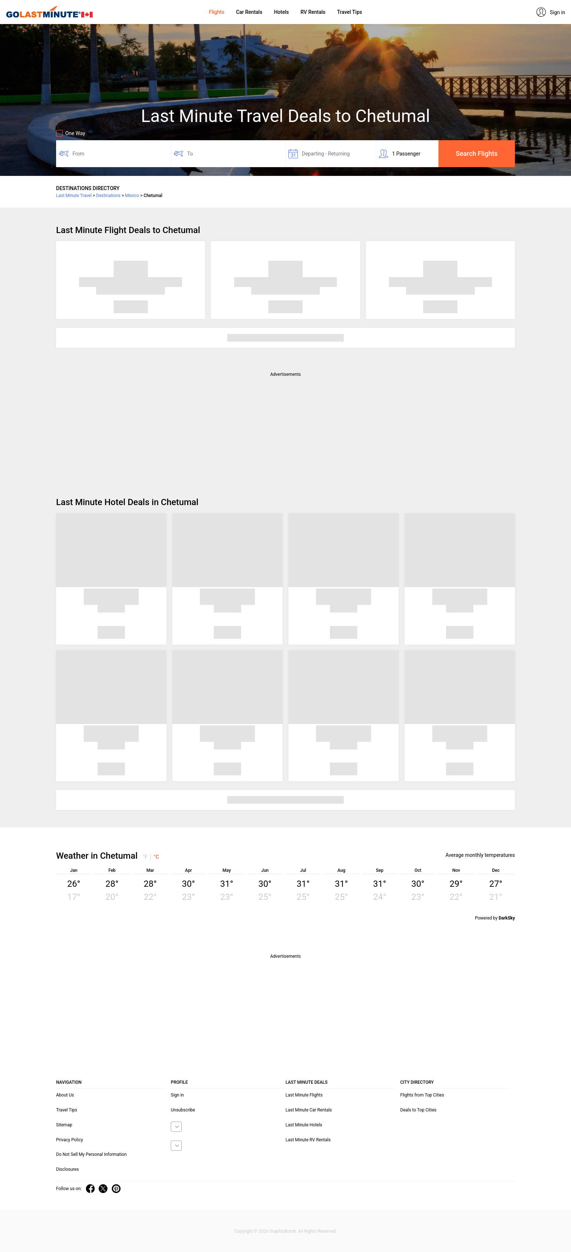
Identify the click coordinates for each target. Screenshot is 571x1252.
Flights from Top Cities (422, 1095)
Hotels (281, 12)
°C (156, 857)
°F (145, 857)
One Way (70, 133)
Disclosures (67, 1169)
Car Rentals (249, 12)
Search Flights (477, 153)
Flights (216, 12)
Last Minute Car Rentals (309, 1110)
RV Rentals (312, 12)
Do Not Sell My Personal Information (91, 1154)
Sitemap (64, 1124)
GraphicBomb (282, 1231)
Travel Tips (349, 12)
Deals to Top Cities (418, 1110)
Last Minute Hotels (304, 1124)
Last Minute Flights (304, 1095)
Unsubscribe (183, 1110)
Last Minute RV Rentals (308, 1139)
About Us (65, 1095)
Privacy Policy (69, 1139)
